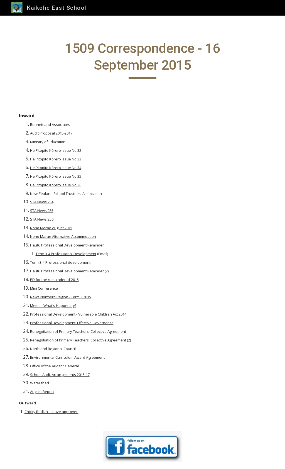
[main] (142, 59)
